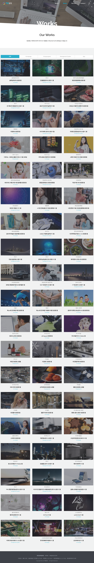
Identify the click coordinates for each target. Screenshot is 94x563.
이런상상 (7, 3)
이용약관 (46, 553)
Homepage (28, 54)
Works (65, 3)
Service (73, 3)
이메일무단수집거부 (53, 553)
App (84, 54)
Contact (82, 3)
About (56, 3)
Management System (65, 54)
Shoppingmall (47, 54)
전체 (10, 54)
